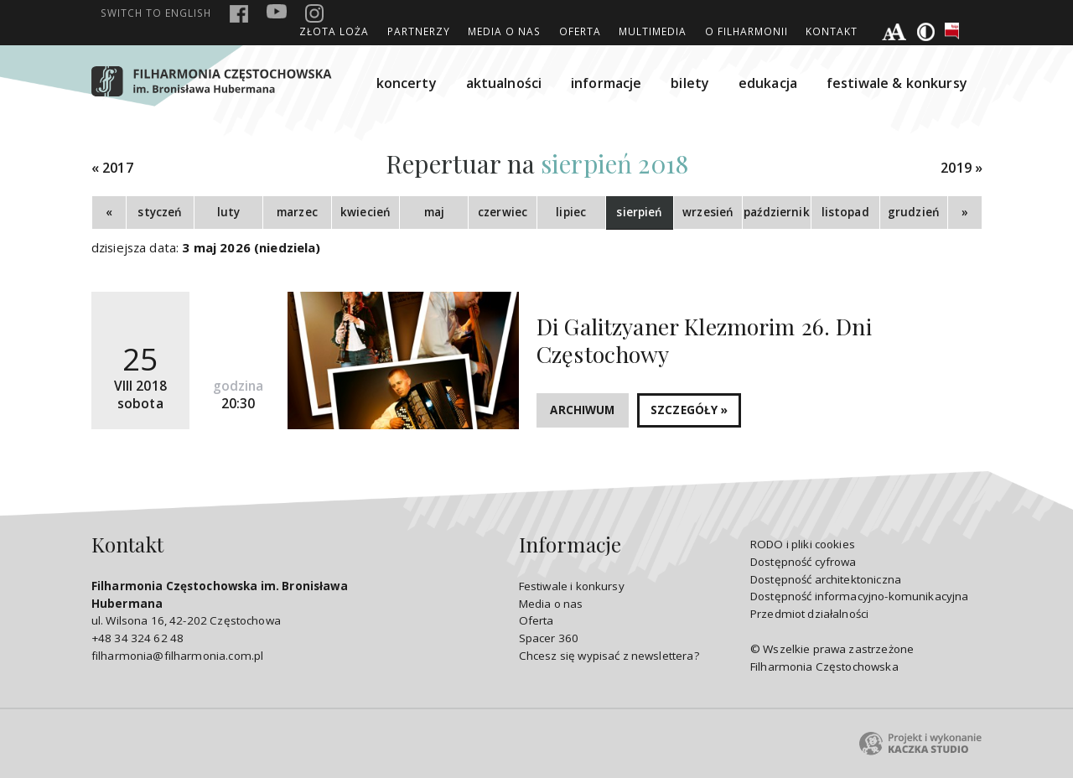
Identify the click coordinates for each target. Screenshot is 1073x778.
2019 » (961, 168)
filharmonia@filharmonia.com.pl (177, 655)
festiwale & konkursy (897, 83)
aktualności (504, 83)
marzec (297, 212)
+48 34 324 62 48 (137, 638)
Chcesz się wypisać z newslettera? (609, 655)
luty (229, 212)
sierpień (639, 212)
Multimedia (653, 31)
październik (777, 212)
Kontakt (832, 31)
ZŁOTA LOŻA (334, 31)
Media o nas (504, 31)
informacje (606, 83)
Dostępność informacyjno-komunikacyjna (859, 596)
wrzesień (707, 212)
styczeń (159, 212)
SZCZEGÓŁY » (689, 410)
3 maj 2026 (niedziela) (251, 247)
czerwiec (502, 212)
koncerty (406, 83)
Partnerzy (418, 31)
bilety (690, 83)
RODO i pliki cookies (802, 544)
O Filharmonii (746, 31)
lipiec (571, 212)
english (156, 12)
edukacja (768, 83)
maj (434, 212)
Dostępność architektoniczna (825, 579)
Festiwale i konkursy (572, 586)
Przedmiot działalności (809, 613)
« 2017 (112, 168)
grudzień (914, 212)
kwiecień (365, 212)
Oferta (580, 31)
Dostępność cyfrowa (803, 561)
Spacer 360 (549, 638)
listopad (845, 212)
